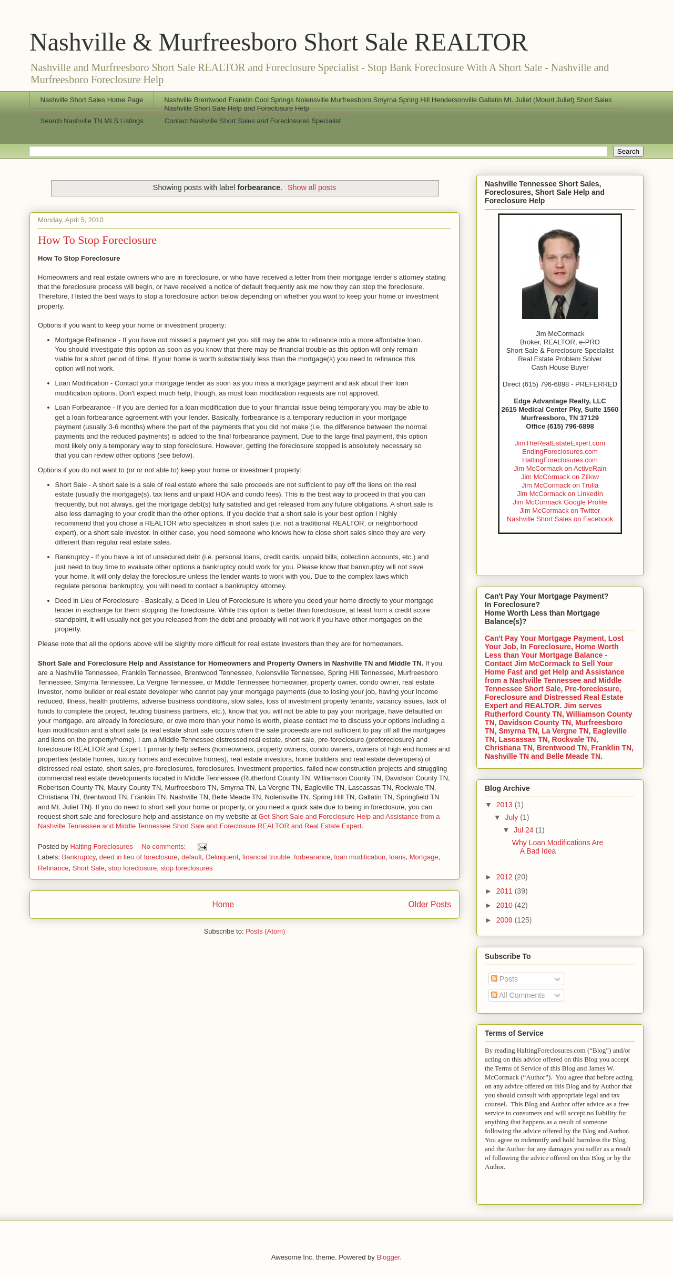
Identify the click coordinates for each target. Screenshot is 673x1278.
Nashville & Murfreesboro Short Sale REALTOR (278, 42)
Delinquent (222, 857)
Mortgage (424, 857)
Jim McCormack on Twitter (560, 510)
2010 (505, 905)
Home (223, 904)
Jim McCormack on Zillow (560, 477)
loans (397, 857)
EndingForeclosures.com (560, 451)
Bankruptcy (79, 857)
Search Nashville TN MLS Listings (92, 121)
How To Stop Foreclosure (97, 239)
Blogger (388, 1257)
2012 (505, 877)
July (512, 817)
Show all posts (312, 187)
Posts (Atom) (265, 931)
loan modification (360, 857)
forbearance (312, 857)
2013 (505, 804)
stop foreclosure (132, 868)
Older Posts (430, 904)
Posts (504, 979)
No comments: (164, 846)
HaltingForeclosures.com (560, 460)
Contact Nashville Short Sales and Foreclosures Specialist (253, 121)
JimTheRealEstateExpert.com (560, 443)
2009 (505, 920)
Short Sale (89, 868)
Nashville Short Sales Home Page (92, 100)
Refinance (53, 868)
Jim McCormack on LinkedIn (560, 494)
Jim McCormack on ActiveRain (560, 468)
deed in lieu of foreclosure (138, 857)
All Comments (518, 995)
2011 (505, 891)
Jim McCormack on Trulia (560, 485)
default (191, 857)
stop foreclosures (186, 868)
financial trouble (266, 857)
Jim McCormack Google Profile (560, 502)
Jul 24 (524, 830)
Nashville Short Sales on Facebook (560, 519)
